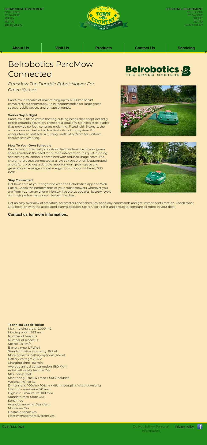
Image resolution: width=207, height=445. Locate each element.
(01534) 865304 (194, 24)
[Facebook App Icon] (199, 426)
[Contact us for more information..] (38, 215)
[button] (103, 48)
